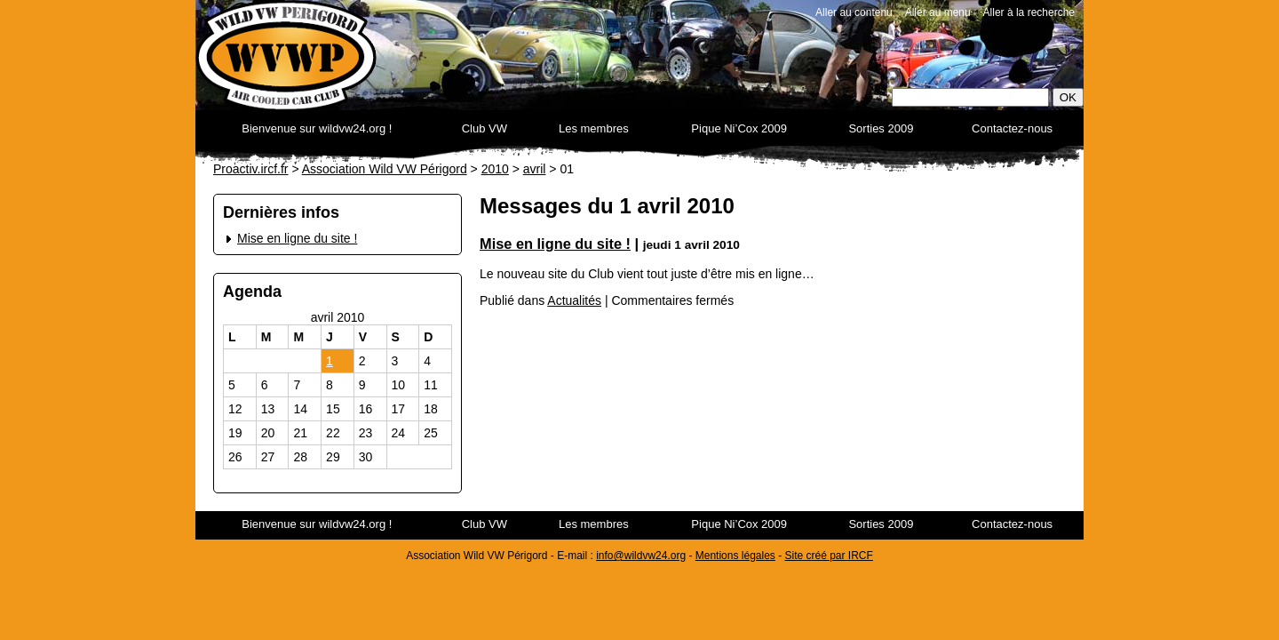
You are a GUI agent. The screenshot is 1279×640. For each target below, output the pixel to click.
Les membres (594, 128)
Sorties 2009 (880, 128)
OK (1068, 97)
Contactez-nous (1012, 128)
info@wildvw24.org (641, 555)
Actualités (574, 300)
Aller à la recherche (1029, 12)
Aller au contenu (854, 12)
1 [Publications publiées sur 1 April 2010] (329, 361)
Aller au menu (938, 12)
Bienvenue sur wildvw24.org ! (317, 128)
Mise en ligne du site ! (297, 238)
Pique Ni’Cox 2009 (739, 128)
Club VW (484, 128)
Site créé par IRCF (829, 555)
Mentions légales (735, 555)
